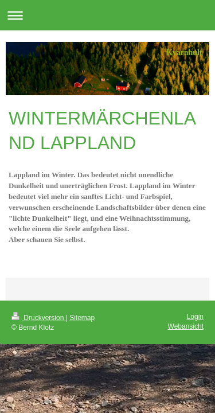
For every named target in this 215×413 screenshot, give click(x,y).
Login (195, 317)
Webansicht (186, 326)
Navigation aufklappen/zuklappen (107, 15)
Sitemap (82, 318)
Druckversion (38, 318)
